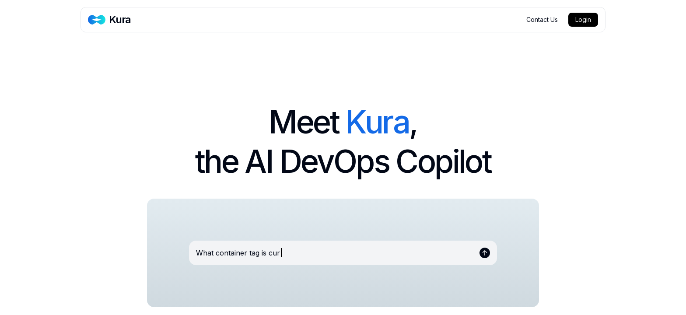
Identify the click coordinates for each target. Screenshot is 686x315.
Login (583, 19)
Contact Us (542, 19)
